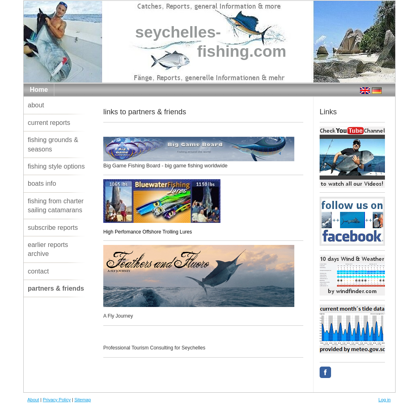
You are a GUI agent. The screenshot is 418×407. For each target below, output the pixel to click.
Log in (384, 399)
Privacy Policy (57, 399)
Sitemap (82, 399)
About (33, 399)
